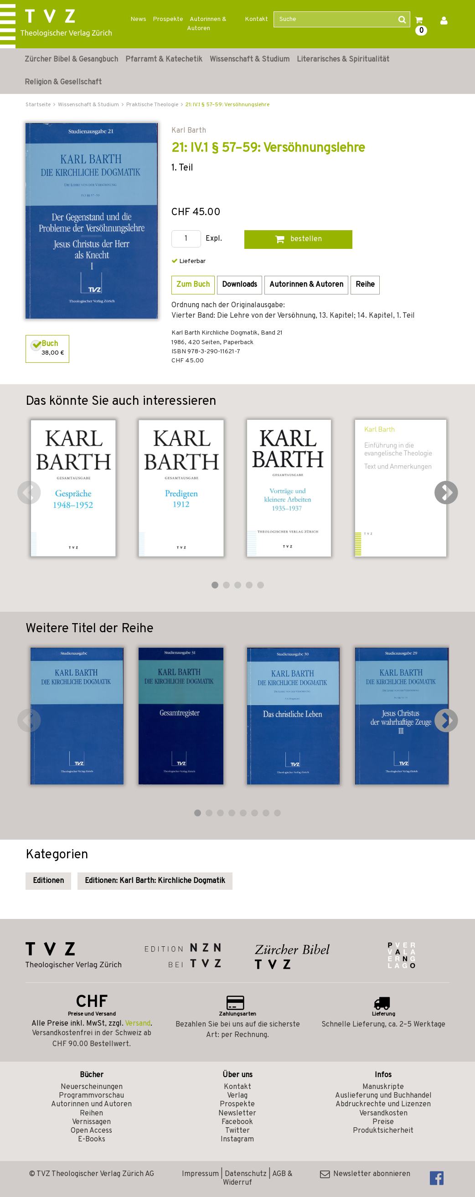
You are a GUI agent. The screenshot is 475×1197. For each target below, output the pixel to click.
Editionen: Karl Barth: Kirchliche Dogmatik (155, 881)
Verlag (237, 1095)
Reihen (91, 1113)
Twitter (237, 1130)
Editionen (48, 881)
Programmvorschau (91, 1095)
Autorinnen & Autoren (207, 23)
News (138, 19)
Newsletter (237, 1113)
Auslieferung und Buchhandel (383, 1095)
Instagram (237, 1139)
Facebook (237, 1122)
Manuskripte (383, 1087)
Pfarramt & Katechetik (163, 59)
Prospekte (168, 19)
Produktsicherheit (383, 1130)
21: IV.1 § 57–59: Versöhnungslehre (227, 104)
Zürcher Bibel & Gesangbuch (71, 59)
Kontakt (256, 19)
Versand (137, 1023)
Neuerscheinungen (92, 1087)
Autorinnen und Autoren (91, 1104)
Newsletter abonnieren (365, 1174)
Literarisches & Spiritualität (343, 59)
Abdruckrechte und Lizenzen (383, 1104)
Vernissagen (91, 1122)
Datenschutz (246, 1174)
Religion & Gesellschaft (63, 82)
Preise (383, 1122)
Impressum (200, 1174)
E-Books (91, 1139)
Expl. (214, 239)
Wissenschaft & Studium (249, 59)
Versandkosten (383, 1113)
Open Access (91, 1130)
